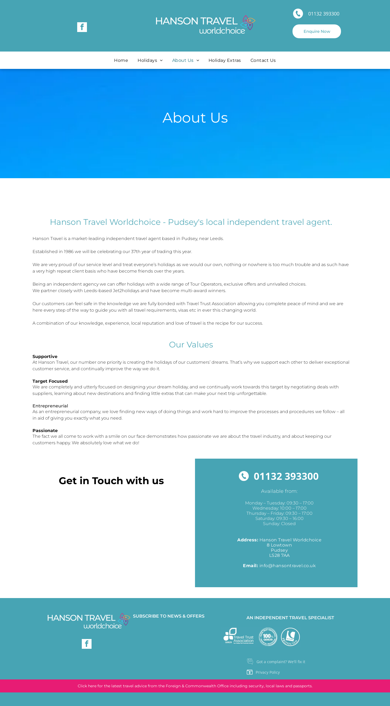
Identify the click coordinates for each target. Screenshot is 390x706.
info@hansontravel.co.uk (287, 565)
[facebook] (82, 27)
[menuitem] (122, 60)
